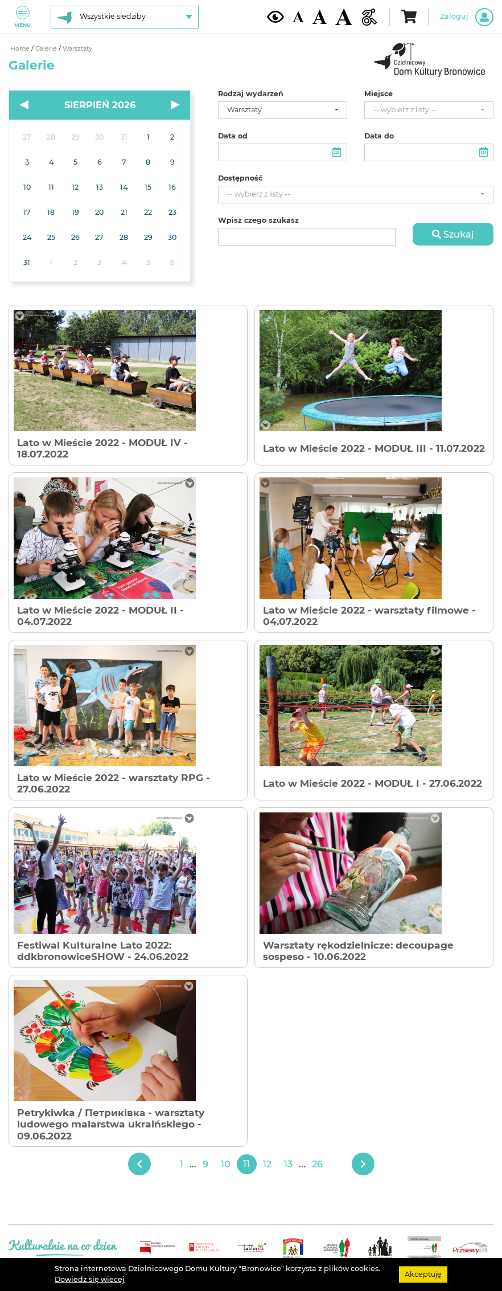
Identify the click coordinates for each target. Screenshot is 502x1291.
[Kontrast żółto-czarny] (275, 16)
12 (267, 1164)
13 (288, 1164)
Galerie (47, 48)
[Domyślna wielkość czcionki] (298, 16)
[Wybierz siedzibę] (125, 17)
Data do (379, 136)
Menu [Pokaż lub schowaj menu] (22, 17)
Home (20, 48)
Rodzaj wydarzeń (250, 94)
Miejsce (378, 94)
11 (246, 1163)
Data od (233, 136)
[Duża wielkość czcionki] (343, 17)
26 (317, 1164)
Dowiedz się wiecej (90, 1279)
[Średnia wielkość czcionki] (319, 16)
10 (226, 1164)
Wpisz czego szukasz (258, 220)
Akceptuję (423, 1274)
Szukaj (453, 234)
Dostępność (240, 178)
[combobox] (282, 110)
